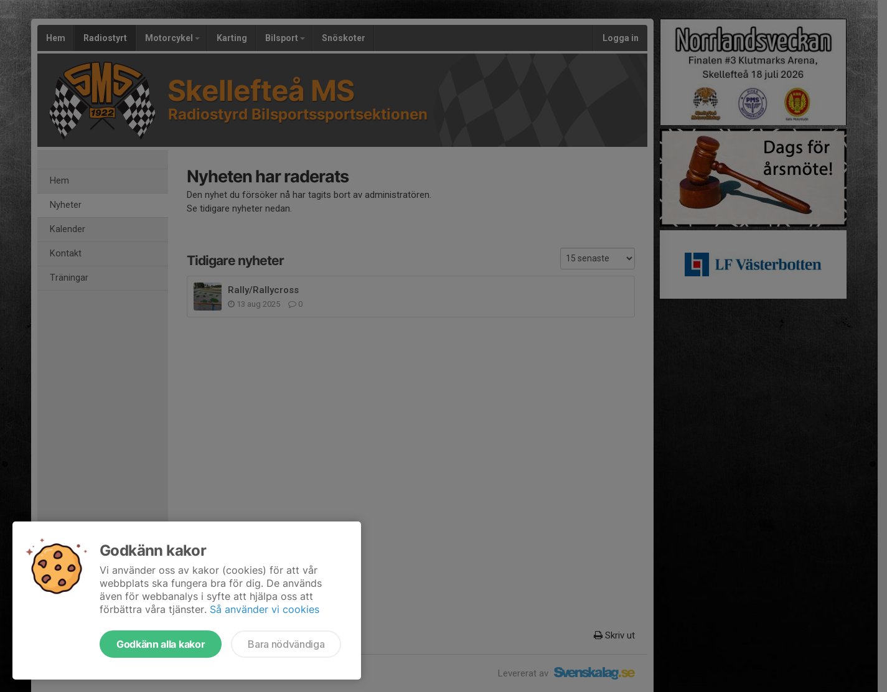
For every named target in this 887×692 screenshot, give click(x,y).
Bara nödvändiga (286, 644)
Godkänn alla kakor (160, 644)
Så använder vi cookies (264, 609)
